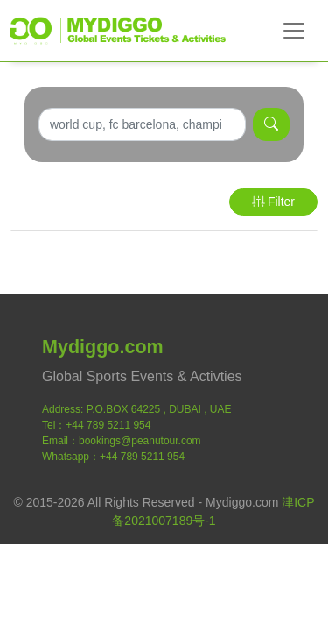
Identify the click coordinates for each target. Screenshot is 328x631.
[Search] (142, 124)
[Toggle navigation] (294, 30)
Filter (273, 202)
